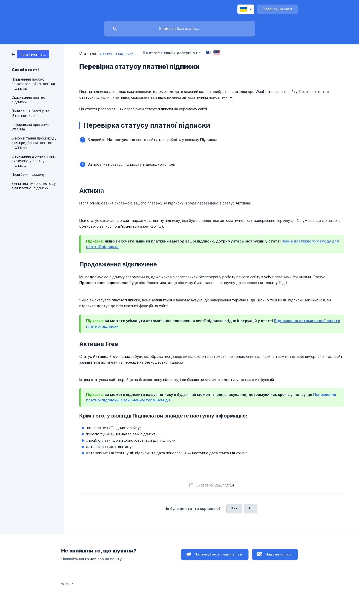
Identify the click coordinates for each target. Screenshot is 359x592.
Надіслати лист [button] (278, 554)
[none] (245, 9)
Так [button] (234, 508)
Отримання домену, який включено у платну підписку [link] (33, 160)
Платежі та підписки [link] (115, 53)
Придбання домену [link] (28, 174)
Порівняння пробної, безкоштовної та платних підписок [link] (34, 83)
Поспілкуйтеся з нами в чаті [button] (218, 554)
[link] (30, 54)
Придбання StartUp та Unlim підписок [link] (30, 113)
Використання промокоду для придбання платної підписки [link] (34, 142)
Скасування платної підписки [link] (29, 99)
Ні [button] (251, 508)
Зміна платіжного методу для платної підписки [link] (34, 186)
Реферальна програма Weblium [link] (30, 127)
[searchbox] (179, 29)
